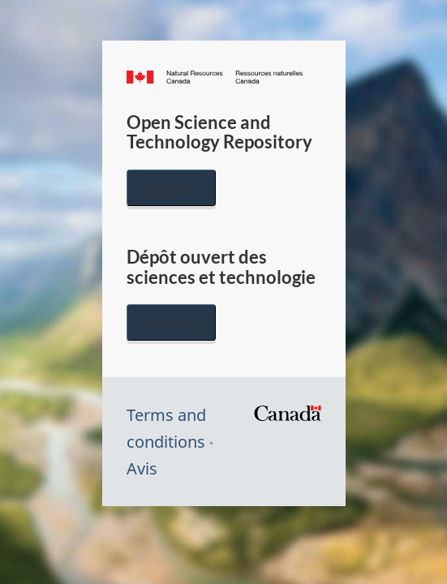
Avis (142, 468)
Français (171, 322)
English (171, 187)
